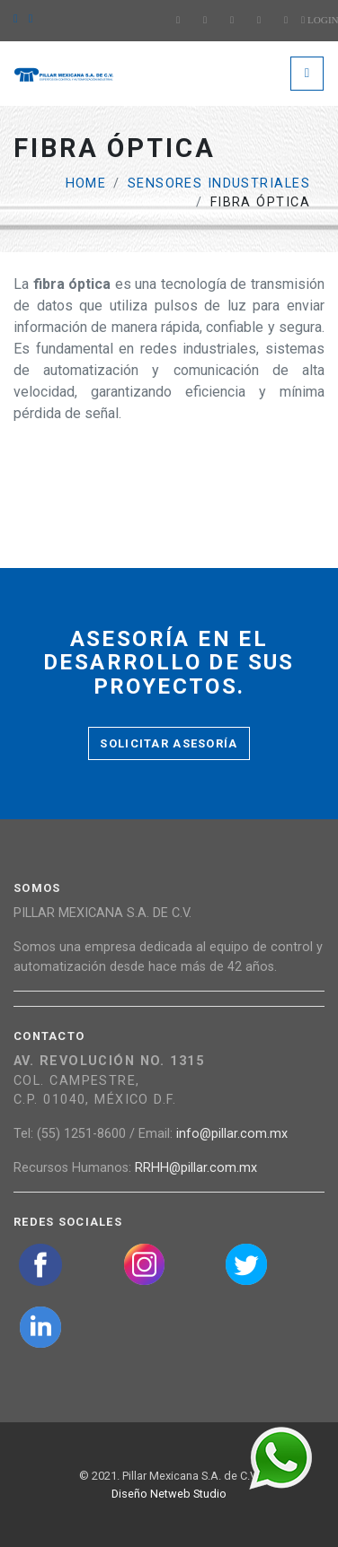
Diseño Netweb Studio (169, 1493)
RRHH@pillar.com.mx (196, 1168)
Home (86, 183)
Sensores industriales (219, 183)
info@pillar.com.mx (232, 1133)
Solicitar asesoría (168, 743)
